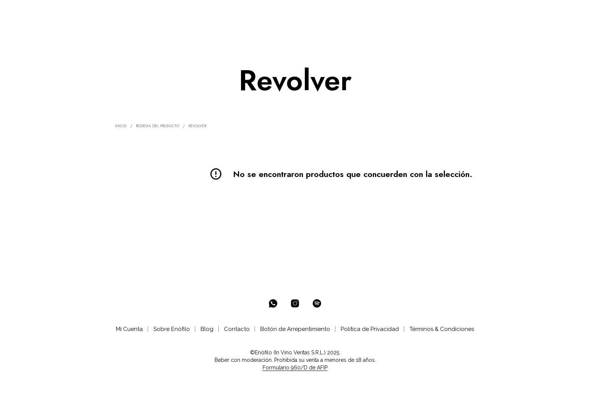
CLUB (207, 11)
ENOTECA (121, 11)
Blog (207, 329)
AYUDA (267, 11)
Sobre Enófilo (171, 329)
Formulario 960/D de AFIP (295, 368)
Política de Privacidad (370, 329)
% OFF (89, 11)
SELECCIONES (167, 11)
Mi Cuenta (129, 329)
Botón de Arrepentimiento (295, 329)
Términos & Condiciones (441, 329)
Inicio (121, 126)
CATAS (239, 11)
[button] (536, 11)
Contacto (237, 329)
